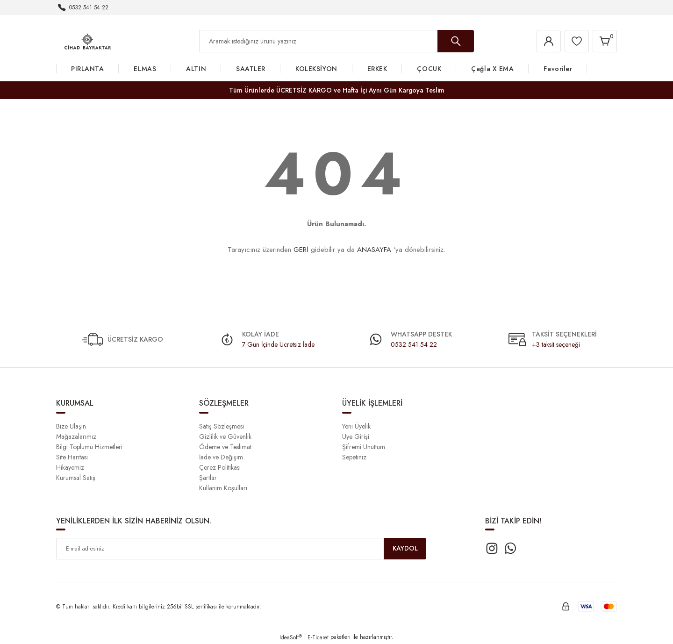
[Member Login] (549, 41)
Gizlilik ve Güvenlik (225, 436)
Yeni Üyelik (356, 426)
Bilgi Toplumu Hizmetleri (89, 446)
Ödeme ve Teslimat (225, 446)
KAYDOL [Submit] (405, 548)
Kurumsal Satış (75, 477)
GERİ (301, 249)
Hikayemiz (70, 467)
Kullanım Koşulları (223, 488)
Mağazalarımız (76, 436)
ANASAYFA (374, 249)
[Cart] (605, 41)
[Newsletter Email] (241, 548)
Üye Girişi (355, 436)
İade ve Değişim (221, 457)
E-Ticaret (318, 637)
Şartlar (208, 477)
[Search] (336, 41)
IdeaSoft (290, 637)
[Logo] (87, 40)
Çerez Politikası (220, 467)
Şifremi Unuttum (363, 446)
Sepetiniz (354, 457)
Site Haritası (72, 457)
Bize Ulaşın (71, 426)
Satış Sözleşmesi (221, 426)
